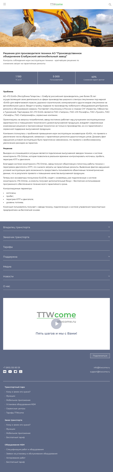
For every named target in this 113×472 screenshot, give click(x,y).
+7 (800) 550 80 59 (11, 367)
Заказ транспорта (13, 420)
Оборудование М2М (14, 445)
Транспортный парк (15, 387)
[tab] (56, 227)
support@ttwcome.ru (100, 372)
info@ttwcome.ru (102, 367)
